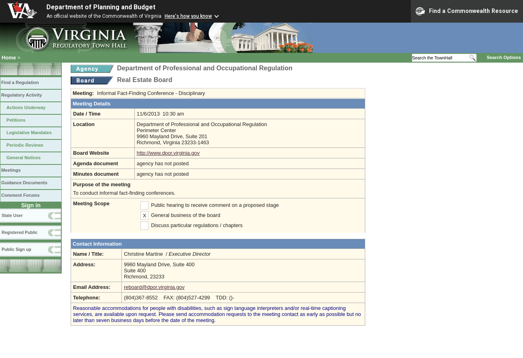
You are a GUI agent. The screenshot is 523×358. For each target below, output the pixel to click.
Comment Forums (20, 195)
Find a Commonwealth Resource (467, 11)
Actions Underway (26, 107)
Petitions (15, 120)
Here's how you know (188, 16)
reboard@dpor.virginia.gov (154, 287)
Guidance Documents (24, 182)
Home (9, 58)
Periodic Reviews (25, 145)
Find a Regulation (20, 82)
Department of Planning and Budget (100, 7)
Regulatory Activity (21, 95)
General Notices (23, 157)
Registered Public (20, 232)
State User (12, 215)
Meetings (11, 170)
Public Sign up (16, 249)
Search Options (504, 57)
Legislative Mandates (29, 132)
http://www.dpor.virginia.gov (168, 153)
